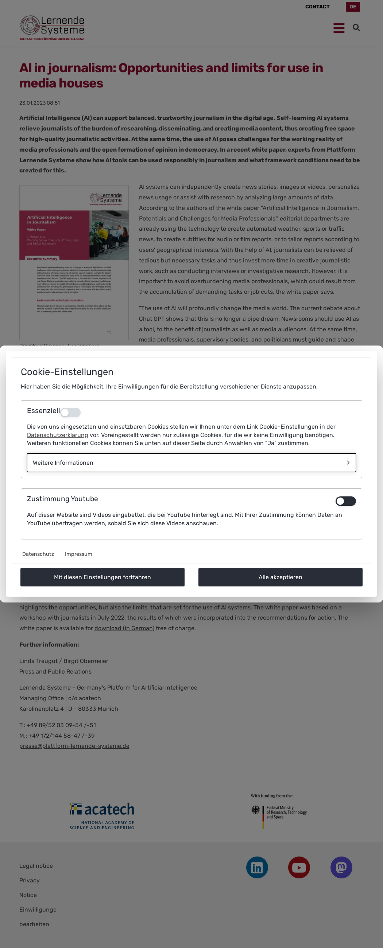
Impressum (78, 554)
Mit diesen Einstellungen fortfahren (102, 577)
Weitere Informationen (63, 462)
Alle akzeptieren (280, 577)
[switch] (346, 501)
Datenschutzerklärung (57, 435)
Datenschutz (38, 554)
